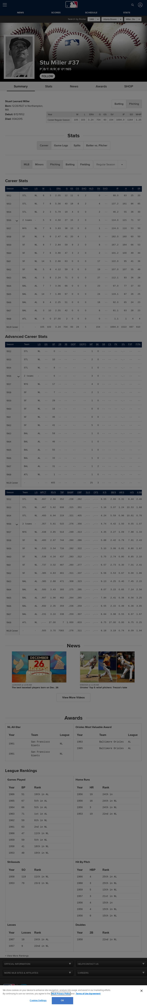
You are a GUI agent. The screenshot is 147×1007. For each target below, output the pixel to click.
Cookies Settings (38, 1000)
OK (62, 1000)
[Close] (141, 991)
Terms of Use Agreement (88, 993)
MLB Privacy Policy (60, 993)
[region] (73, 996)
